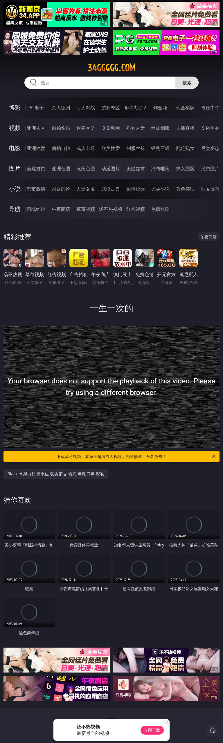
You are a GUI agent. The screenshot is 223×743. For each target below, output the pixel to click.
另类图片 (210, 168)
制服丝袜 (135, 148)
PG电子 (36, 107)
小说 (15, 189)
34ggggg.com (111, 68)
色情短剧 (160, 209)
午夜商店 (61, 209)
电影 (15, 148)
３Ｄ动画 (110, 128)
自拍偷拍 (61, 128)
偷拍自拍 (61, 148)
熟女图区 (185, 168)
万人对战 (85, 107)
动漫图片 (110, 168)
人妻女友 (85, 189)
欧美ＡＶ (85, 128)
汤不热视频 (110, 209)
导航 (15, 209)
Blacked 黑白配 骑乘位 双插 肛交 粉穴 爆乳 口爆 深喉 (56, 473)
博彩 (15, 107)
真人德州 (61, 107)
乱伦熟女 (185, 148)
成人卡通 (85, 148)
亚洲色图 (61, 168)
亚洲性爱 (36, 148)
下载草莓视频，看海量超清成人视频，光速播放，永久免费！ (137, 456)
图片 (15, 168)
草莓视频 (85, 209)
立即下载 (152, 730)
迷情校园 (135, 189)
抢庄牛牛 (210, 107)
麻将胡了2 (135, 107)
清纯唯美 (160, 168)
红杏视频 (135, 209)
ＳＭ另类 (210, 128)
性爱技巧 (210, 189)
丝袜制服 (160, 128)
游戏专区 (110, 107)
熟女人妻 (135, 128)
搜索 (187, 82)
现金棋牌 (185, 107)
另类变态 (210, 148)
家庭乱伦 (61, 189)
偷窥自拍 (36, 168)
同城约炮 (36, 209)
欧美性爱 (110, 148)
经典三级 (160, 148)
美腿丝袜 (135, 168)
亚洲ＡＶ (36, 128)
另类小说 (160, 189)
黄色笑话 (185, 189)
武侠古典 (110, 189)
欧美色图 (85, 168)
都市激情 (36, 189)
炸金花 (160, 107)
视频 (15, 128)
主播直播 (185, 128)
